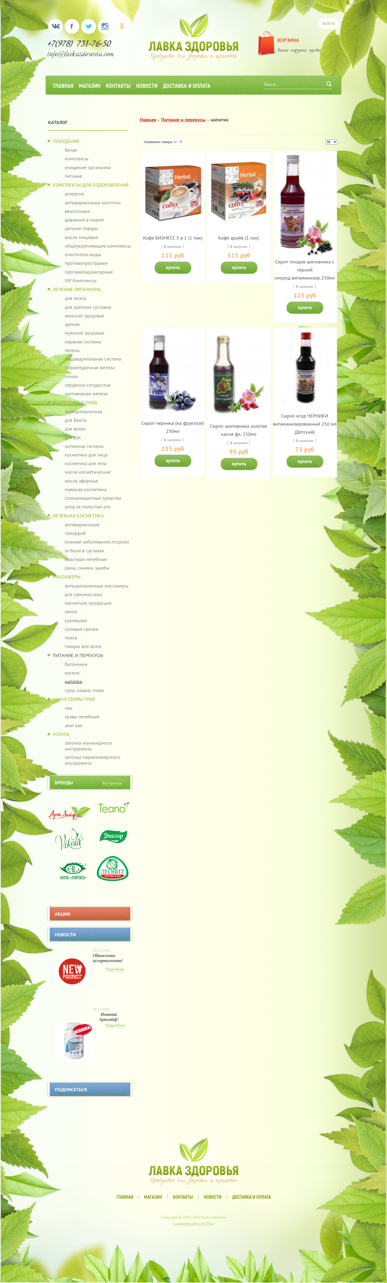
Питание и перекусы (183, 120)
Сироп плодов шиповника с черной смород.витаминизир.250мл (304, 270)
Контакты (118, 85)
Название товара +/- (160, 142)
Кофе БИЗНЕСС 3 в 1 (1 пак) (172, 238)
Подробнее (114, 969)
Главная (63, 85)
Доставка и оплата (186, 85)
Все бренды (112, 783)
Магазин (90, 85)
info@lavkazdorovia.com (80, 55)
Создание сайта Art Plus (193, 1223)
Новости (146, 85)
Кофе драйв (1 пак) (238, 238)
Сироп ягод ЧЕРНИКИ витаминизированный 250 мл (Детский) (304, 424)
